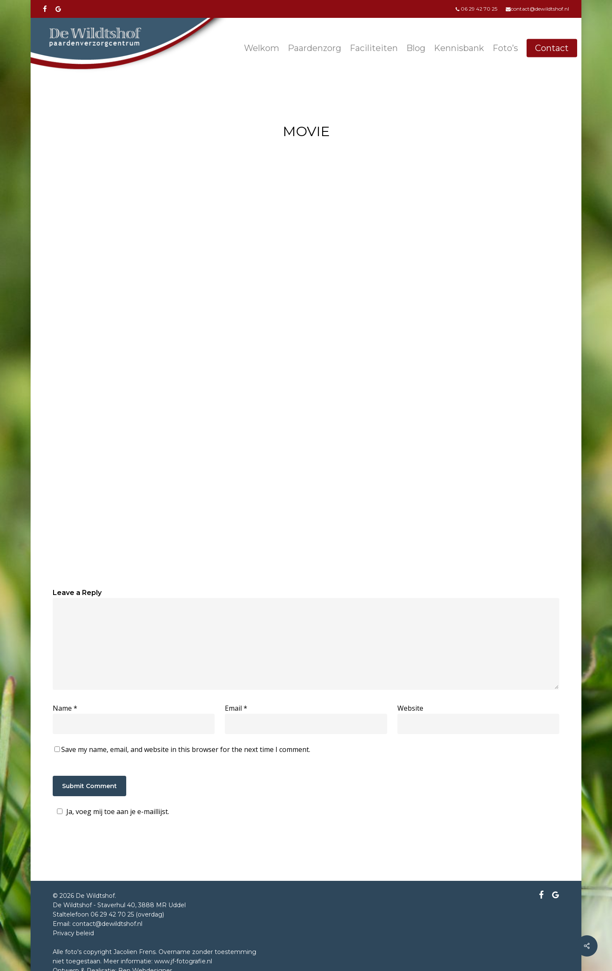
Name (65, 708)
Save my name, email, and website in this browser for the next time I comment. (185, 749)
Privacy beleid (73, 933)
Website (410, 708)
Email (236, 708)
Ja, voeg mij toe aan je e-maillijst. (111, 811)
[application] (306, 318)
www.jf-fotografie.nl (183, 961)
